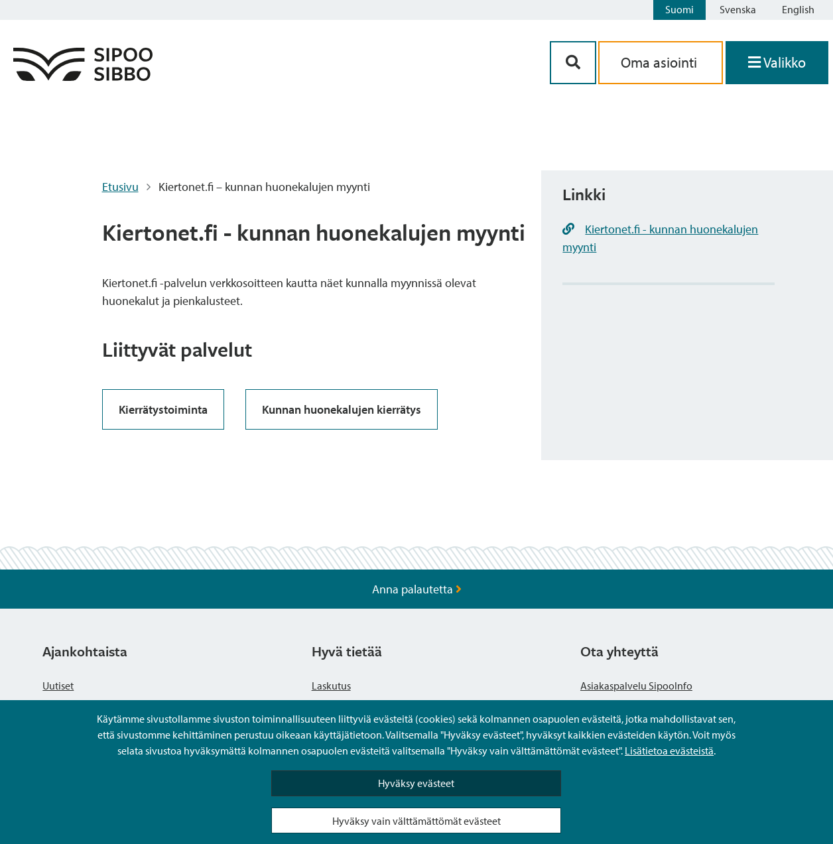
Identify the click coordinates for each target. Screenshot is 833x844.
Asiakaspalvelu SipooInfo (636, 685)
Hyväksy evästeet (416, 783)
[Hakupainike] (573, 62)
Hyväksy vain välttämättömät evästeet (416, 820)
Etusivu (120, 186)
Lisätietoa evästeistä (669, 750)
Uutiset (58, 685)
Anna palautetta (417, 589)
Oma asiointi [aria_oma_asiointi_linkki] (660, 62)
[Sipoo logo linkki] (83, 76)
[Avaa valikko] (777, 62)
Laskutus (331, 685)
